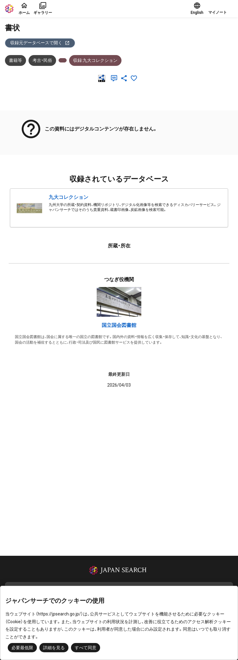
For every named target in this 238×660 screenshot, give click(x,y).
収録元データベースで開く (40, 42)
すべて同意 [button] (85, 647)
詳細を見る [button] (54, 647)
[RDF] (103, 78)
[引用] (115, 78)
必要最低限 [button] (22, 647)
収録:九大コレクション (95, 60)
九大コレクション (68, 197)
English (197, 8)
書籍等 (15, 60)
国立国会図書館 (119, 325)
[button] (220, 8)
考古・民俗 (42, 60)
